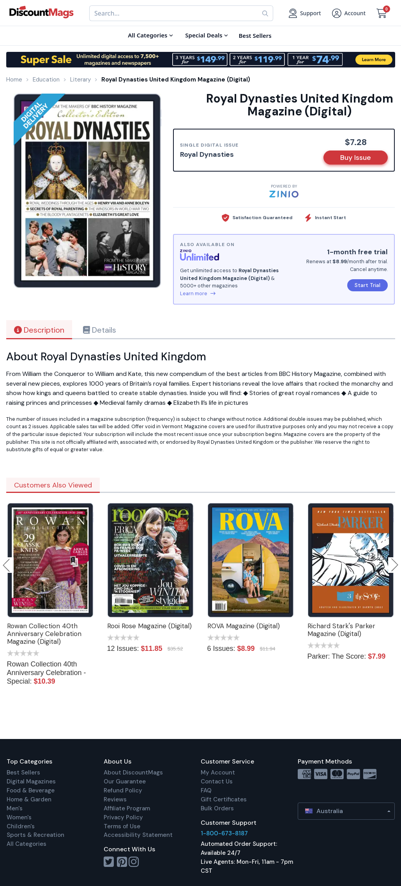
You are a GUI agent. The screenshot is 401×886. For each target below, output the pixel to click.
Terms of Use (122, 826)
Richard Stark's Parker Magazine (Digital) (341, 630)
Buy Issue (355, 157)
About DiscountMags (133, 772)
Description (39, 330)
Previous (7, 565)
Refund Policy (123, 790)
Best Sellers (23, 772)
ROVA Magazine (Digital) (243, 626)
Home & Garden (29, 799)
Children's (21, 826)
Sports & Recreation (35, 835)
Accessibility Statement (138, 835)
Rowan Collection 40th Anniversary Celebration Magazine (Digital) (44, 634)
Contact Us (217, 781)
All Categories (26, 844)
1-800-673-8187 (224, 833)
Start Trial (367, 285)
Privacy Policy (123, 817)
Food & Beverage (31, 790)
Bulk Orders (217, 808)
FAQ (206, 790)
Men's (15, 808)
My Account (218, 772)
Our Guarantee (125, 781)
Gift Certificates (224, 799)
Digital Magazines (31, 781)
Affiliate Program (127, 808)
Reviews (115, 799)
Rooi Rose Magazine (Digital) (149, 626)
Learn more (198, 293)
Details (99, 330)
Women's (19, 817)
